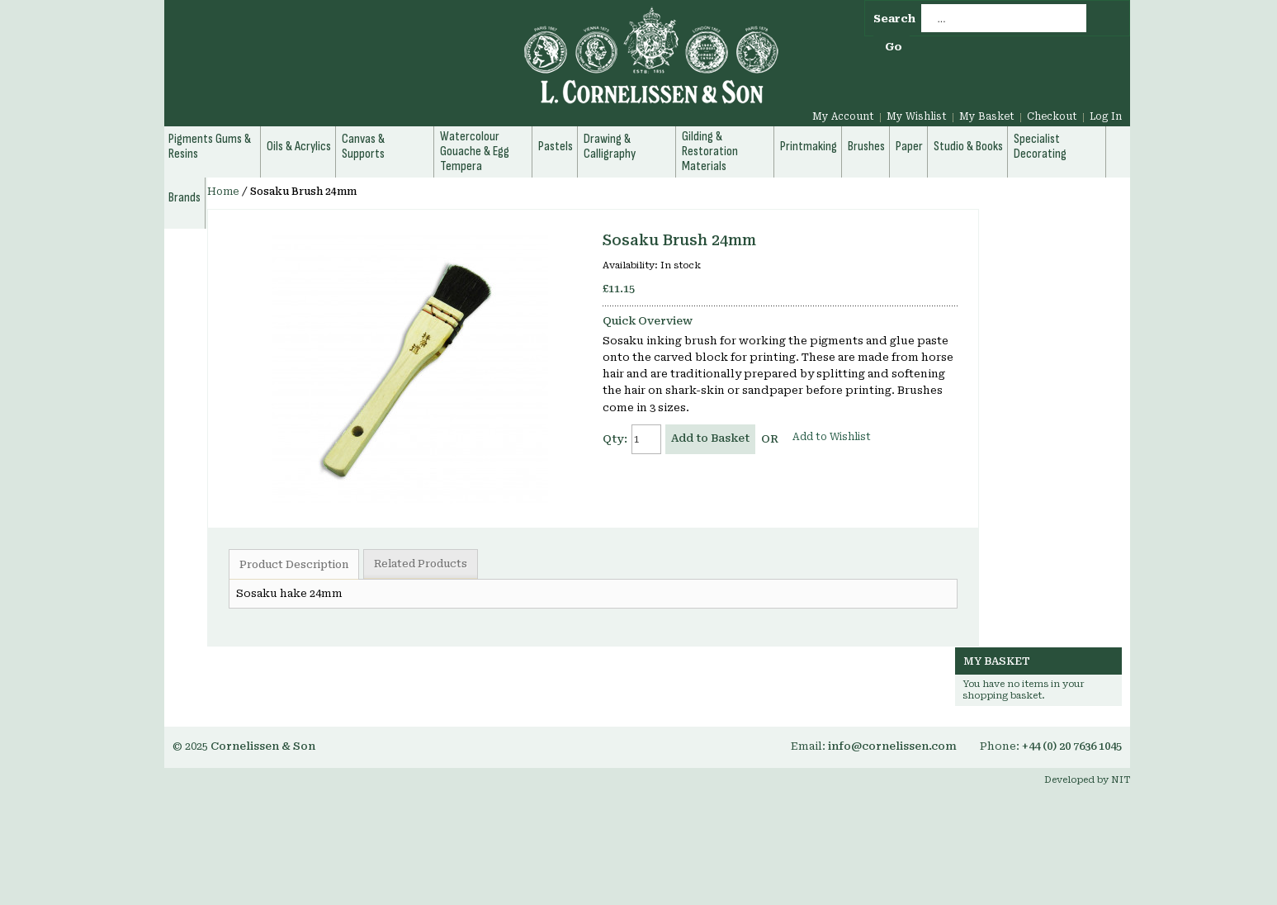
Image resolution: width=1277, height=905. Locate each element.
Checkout (1052, 116)
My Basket (987, 116)
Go (893, 46)
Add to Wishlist (831, 437)
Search (894, 18)
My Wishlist (917, 116)
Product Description (293, 565)
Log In (1106, 116)
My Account (843, 116)
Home (223, 191)
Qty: (615, 439)
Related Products (420, 564)
